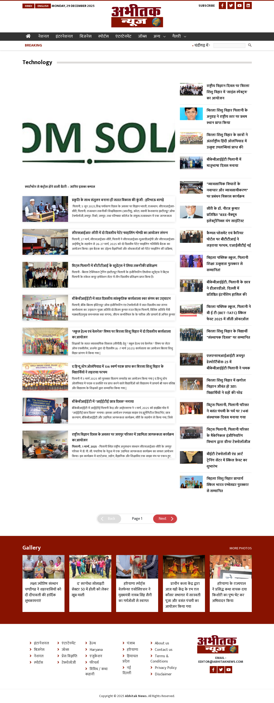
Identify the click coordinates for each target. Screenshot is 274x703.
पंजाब (129, 643)
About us (159, 643)
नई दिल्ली (127, 670)
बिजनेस (85, 36)
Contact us (161, 649)
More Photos (241, 548)
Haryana (94, 649)
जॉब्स (142, 36)
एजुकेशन (93, 656)
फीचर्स (92, 662)
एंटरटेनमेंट (123, 36)
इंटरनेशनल (64, 36)
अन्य (156, 36)
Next (163, 518)
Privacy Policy (163, 668)
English (43, 6)
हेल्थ (90, 643)
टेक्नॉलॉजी (66, 662)
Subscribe (207, 5)
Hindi (28, 6)
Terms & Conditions (159, 659)
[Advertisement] (109, 80)
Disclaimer (161, 674)
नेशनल (43, 36)
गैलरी (176, 36)
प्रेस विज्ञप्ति (67, 656)
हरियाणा (130, 649)
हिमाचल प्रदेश (130, 659)
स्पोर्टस (103, 36)
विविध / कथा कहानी (96, 672)
